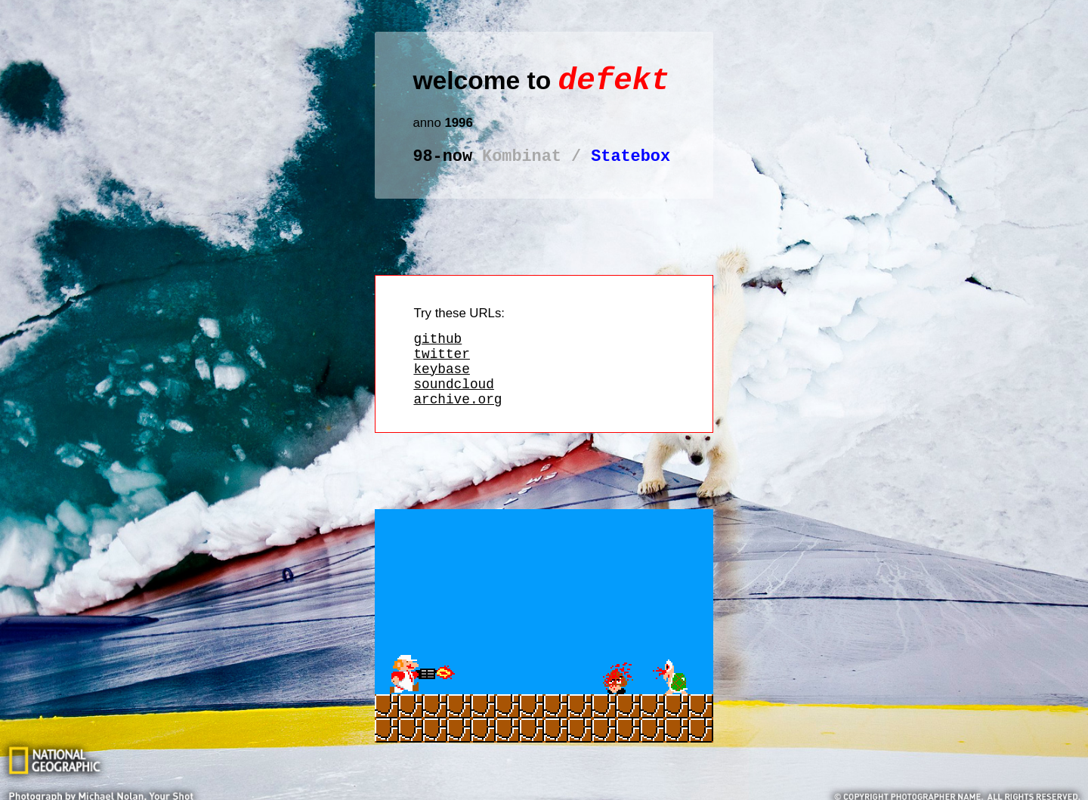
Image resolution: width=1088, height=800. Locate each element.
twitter (441, 369)
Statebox (541, 166)
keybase (441, 387)
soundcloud (453, 406)
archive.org (457, 424)
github (437, 351)
